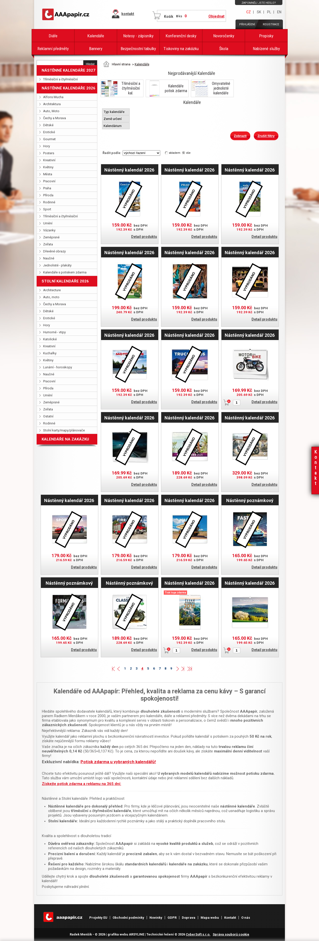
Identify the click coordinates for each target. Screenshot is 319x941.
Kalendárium (113, 126)
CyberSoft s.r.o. (198, 934)
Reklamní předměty (53, 48)
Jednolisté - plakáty (57, 265)
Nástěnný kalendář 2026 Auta (69, 500)
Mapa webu (210, 917)
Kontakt (230, 917)
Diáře (53, 35)
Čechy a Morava (54, 118)
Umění (47, 223)
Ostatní (48, 416)
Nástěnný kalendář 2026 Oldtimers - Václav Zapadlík (250, 417)
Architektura (52, 104)
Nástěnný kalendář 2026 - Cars (250, 252)
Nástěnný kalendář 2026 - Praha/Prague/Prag (189, 169)
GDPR (172, 917)
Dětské (48, 125)
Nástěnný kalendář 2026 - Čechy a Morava (129, 252)
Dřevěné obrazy (54, 251)
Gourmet (49, 139)
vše (188, 152)
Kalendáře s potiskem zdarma (65, 272)
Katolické (50, 339)
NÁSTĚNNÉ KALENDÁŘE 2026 (68, 88)
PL (269, 12)
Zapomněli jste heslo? (259, 3)
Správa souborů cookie (231, 934)
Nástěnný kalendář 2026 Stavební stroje (189, 500)
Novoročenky (223, 35)
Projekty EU (98, 917)
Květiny (48, 167)
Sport (47, 209)
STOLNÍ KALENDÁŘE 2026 (65, 281)
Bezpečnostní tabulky (138, 48)
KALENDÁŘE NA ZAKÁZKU (65, 439)
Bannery (95, 48)
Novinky (155, 917)
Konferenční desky (181, 35)
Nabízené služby (266, 48)
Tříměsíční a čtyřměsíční (60, 79)
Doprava (188, 917)
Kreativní (49, 160)
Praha (47, 188)
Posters (48, 153)
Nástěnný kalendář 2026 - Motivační (189, 252)
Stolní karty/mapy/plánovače (64, 430)
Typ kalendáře (114, 112)
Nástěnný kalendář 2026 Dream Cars (129, 417)
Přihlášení (247, 24)
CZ (248, 12)
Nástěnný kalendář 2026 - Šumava (250, 582)
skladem (174, 152)
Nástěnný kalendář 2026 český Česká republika (189, 582)
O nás (245, 917)
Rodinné (49, 202)
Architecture (52, 290)
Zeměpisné (51, 237)
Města (47, 174)
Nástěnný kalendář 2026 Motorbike (250, 335)
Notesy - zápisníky (138, 35)
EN (279, 12)
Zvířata (48, 244)
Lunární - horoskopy (57, 367)
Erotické (49, 132)
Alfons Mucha (53, 97)
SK (259, 12)
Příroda (48, 195)
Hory (46, 146)
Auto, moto (51, 297)
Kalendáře (95, 35)
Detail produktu (144, 237)
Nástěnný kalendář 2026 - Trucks (189, 335)
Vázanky (49, 230)
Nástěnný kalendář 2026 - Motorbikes (129, 335)
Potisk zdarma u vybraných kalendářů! (118, 761)
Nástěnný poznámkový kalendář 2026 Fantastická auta (249, 500)
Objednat (216, 16)
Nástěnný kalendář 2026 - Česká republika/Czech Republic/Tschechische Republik (129, 169)
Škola (223, 48)
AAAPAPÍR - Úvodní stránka (66, 15)
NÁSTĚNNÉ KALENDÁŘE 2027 (68, 70)
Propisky (266, 35)
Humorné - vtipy (54, 332)
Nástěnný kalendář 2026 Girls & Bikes (189, 417)
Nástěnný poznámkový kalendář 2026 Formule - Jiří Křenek (69, 582)
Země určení (113, 119)
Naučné (48, 258)
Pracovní (49, 181)
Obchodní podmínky (128, 917)
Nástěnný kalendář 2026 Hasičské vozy (129, 500)
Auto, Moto (51, 111)
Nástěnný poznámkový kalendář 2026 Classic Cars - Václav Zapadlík (129, 582)
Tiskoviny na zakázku (181, 48)
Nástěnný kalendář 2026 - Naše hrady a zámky (250, 169)
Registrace (271, 24)
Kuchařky (49, 353)
